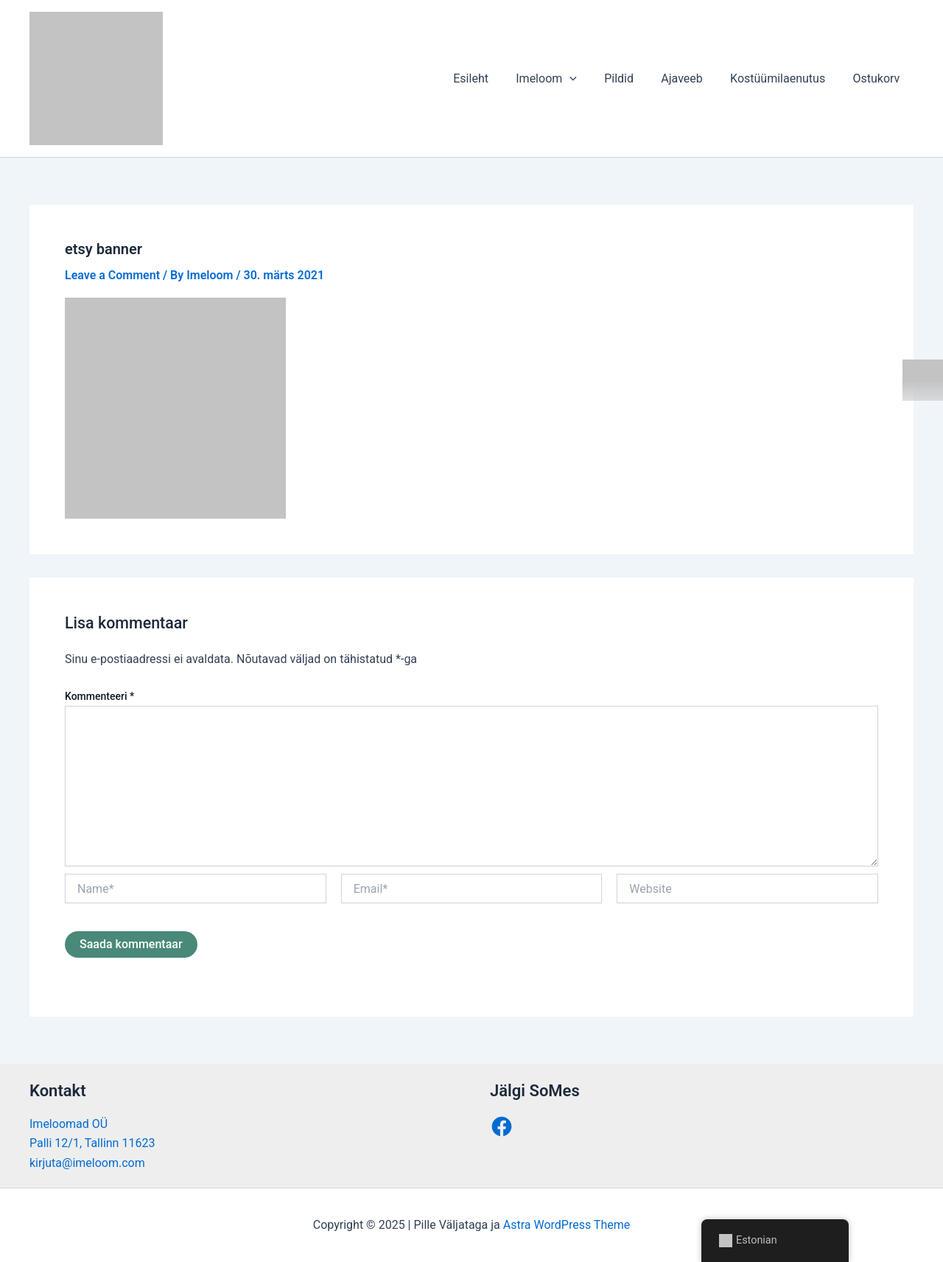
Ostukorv (878, 78)
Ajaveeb (691, 78)
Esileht (492, 78)
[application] (587, 78)
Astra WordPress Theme (566, 1225)
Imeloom (564, 78)
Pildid (633, 78)
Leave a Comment (112, 275)
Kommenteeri (99, 696)
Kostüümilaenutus (783, 78)
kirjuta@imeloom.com (87, 1163)
